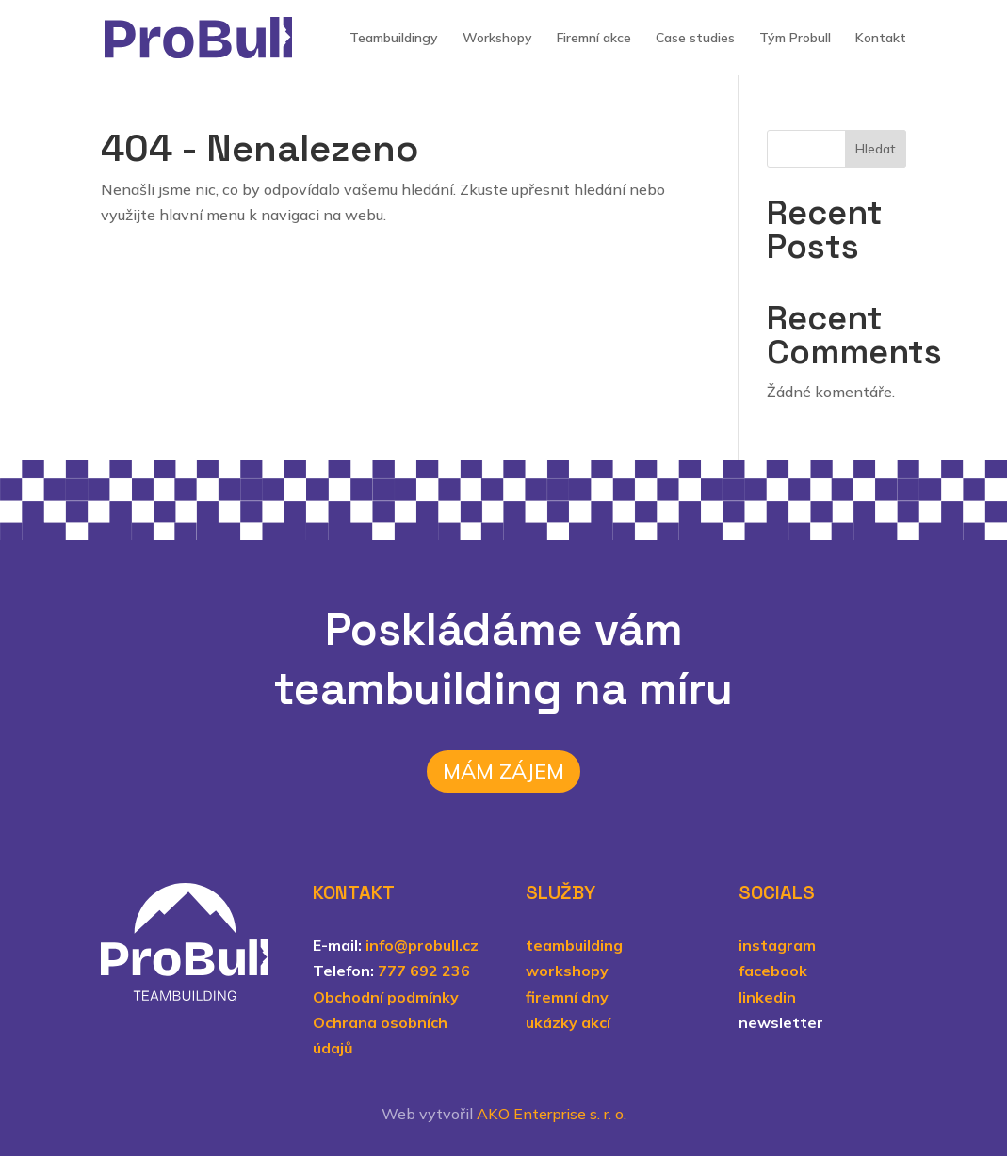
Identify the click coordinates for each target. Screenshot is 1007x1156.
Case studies (695, 38)
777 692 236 (424, 970)
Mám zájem (503, 771)
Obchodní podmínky (386, 996)
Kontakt (880, 38)
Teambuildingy (393, 38)
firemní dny (567, 996)
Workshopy (497, 38)
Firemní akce (594, 38)
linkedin (767, 996)
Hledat (875, 148)
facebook (773, 970)
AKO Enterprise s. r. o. (551, 1113)
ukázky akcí (568, 1022)
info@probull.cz (422, 945)
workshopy (567, 970)
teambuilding (574, 945)
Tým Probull (795, 38)
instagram (777, 945)
